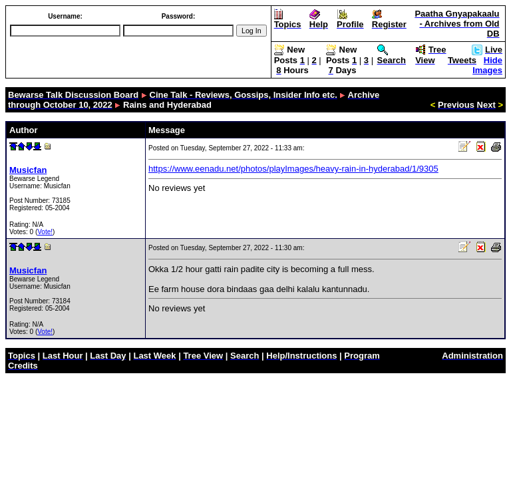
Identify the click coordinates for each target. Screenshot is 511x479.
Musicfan (28, 170)
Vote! (45, 232)
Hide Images (487, 65)
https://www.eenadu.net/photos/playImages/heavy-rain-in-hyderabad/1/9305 (293, 169)
